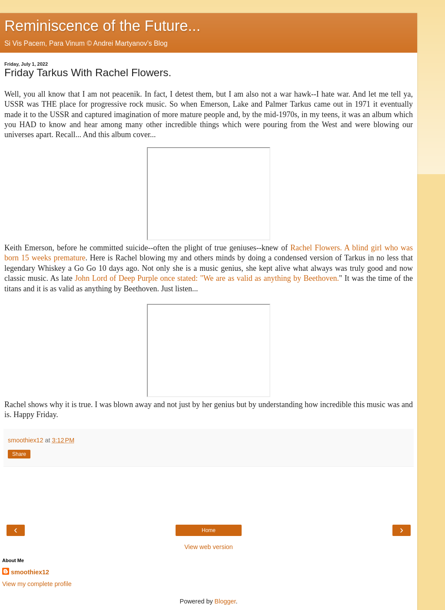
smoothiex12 (30, 572)
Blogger (225, 601)
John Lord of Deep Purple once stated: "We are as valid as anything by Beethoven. (207, 278)
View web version (208, 546)
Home (209, 530)
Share (19, 454)
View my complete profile (37, 583)
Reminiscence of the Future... (102, 25)
